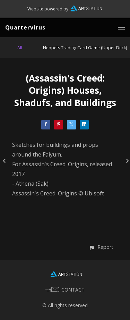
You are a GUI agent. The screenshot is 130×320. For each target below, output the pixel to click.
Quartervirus (25, 27)
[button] (101, 247)
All (19, 48)
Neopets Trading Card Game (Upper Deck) (85, 48)
